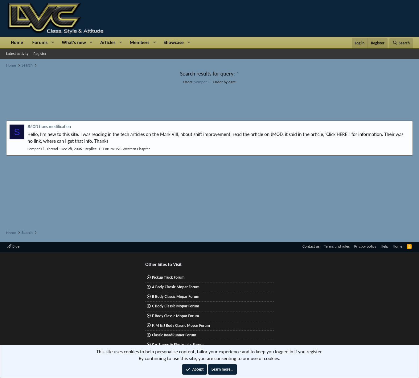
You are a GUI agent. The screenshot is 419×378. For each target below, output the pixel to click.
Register (40, 53)
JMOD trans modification (49, 126)
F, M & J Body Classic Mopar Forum (181, 325)
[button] (52, 42)
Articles (108, 42)
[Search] (401, 43)
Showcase (173, 42)
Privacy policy (365, 246)
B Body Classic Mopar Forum (175, 296)
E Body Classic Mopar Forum (175, 316)
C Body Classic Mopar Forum (175, 306)
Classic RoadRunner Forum (174, 335)
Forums (39, 42)
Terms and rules (337, 246)
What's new (74, 42)
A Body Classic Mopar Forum (175, 287)
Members (140, 42)
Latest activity (17, 53)
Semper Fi (202, 82)
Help (384, 246)
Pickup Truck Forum (168, 277)
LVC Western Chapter (133, 148)
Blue (13, 246)
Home (17, 42)
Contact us (311, 246)
